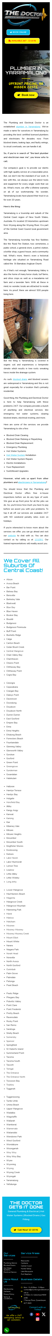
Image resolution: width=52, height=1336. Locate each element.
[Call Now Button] (6, 1330)
